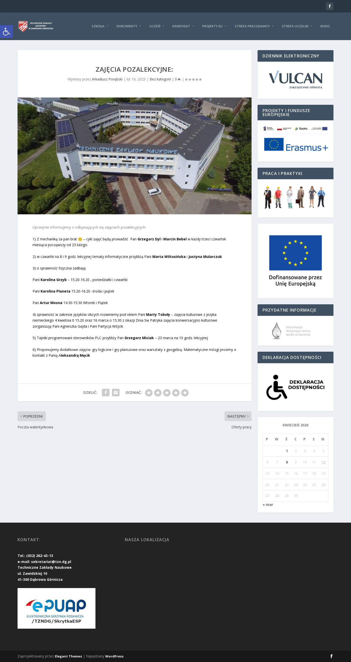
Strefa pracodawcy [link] (252, 26)
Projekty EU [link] (212, 26)
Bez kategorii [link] (160, 79)
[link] (6, 31)
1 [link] (287, 450)
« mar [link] (268, 504)
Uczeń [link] (154, 26)
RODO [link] (325, 26)
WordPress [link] (114, 656)
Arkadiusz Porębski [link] (107, 79)
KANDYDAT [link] (181, 26)
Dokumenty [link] (126, 26)
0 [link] (178, 79)
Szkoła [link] (98, 26)
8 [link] (287, 462)
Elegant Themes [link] (68, 656)
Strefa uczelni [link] (295, 26)
